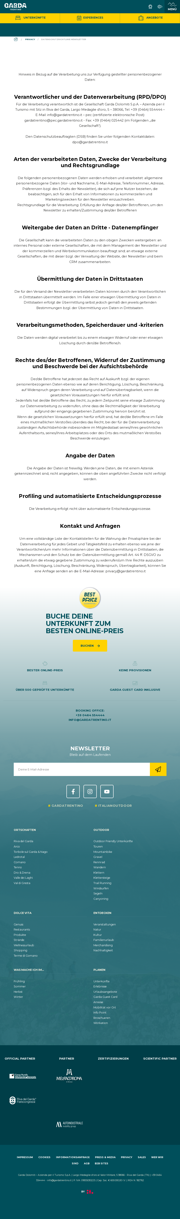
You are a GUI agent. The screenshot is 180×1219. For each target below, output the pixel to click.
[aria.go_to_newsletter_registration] (158, 769)
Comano (20, 862)
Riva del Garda (23, 841)
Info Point (99, 1012)
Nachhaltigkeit (103, 950)
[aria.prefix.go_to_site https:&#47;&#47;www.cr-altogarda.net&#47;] (20, 1072)
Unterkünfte (30, 17)
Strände (19, 940)
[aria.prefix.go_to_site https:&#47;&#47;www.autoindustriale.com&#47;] (67, 1121)
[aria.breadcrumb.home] (16, 39)
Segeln (98, 893)
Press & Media (105, 1157)
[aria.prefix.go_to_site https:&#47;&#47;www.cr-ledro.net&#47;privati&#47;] (20, 1121)
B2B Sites (101, 1163)
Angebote (150, 17)
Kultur (97, 935)
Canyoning (100, 898)
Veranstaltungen (104, 924)
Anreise (98, 1002)
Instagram (90, 791)
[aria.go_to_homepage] (15, 6)
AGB (86, 1163)
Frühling (19, 981)
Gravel (97, 857)
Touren (98, 846)
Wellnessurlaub (24, 945)
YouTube (107, 791)
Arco (17, 846)
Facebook (73, 791)
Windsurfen (101, 888)
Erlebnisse (100, 986)
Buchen (88, 645)
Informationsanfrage (73, 1157)
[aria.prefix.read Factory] (90, 1194)
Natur (97, 929)
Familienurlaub (103, 940)
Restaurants (22, 929)
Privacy (126, 1157)
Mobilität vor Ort (104, 1007)
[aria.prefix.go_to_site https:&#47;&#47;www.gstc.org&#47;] (113, 1072)
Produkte (20, 935)
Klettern (98, 872)
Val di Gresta (22, 883)
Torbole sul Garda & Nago (31, 851)
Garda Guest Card (105, 996)
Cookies (44, 1157)
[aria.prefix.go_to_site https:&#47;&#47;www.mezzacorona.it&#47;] (67, 1072)
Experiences (90, 17)
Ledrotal (19, 857)
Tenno (18, 867)
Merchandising (103, 945)
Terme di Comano (26, 955)
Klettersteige (101, 877)
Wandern (99, 867)
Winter (18, 996)
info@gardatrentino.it (90, 720)
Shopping (20, 950)
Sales (142, 1157)
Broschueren (101, 1018)
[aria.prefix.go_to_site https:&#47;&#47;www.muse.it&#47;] (160, 1072)
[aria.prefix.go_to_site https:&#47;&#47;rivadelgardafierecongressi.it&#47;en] (20, 1097)
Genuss (18, 924)
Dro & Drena (22, 872)
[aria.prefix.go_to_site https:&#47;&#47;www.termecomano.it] (67, 1097)
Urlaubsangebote (105, 991)
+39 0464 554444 (90, 715)
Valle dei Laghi (23, 877)
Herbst (18, 991)
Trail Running (102, 883)
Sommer (20, 986)
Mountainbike (102, 851)
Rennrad (99, 862)
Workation (100, 1023)
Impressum (25, 1157)
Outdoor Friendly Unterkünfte (113, 841)
